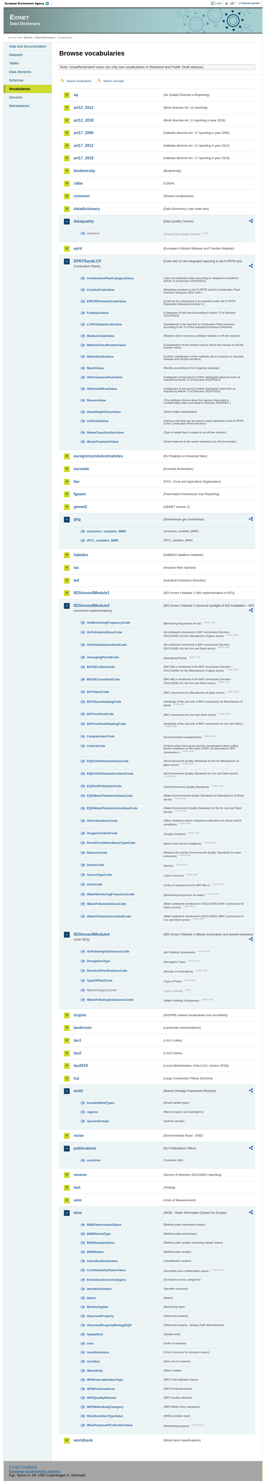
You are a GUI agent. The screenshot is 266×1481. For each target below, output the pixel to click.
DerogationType (98, 961)
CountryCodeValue (100, 290)
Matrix (91, 1298)
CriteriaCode (96, 746)
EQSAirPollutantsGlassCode (108, 761)
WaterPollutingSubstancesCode (110, 1000)
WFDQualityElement (101, 1398)
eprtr (78, 248)
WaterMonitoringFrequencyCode (110, 894)
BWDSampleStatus (100, 1243)
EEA (28, 3)
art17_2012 (83, 145)
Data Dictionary (44, 37)
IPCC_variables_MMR (102, 540)
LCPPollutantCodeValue (104, 324)
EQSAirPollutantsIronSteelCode (110, 773)
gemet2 (80, 507)
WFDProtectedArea (101, 1389)
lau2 (77, 1053)
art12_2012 (83, 108)
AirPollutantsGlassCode (104, 632)
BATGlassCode (98, 692)
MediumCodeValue (100, 336)
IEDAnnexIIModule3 (91, 606)
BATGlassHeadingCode (104, 701)
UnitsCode (94, 884)
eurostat (81, 469)
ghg (77, 519)
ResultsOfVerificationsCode (107, 970)
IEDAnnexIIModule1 (91, 593)
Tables (14, 63)
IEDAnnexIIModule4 (91, 934)
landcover (83, 1028)
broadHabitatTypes (100, 1103)
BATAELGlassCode (101, 667)
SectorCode (95, 865)
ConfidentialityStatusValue (106, 1270)
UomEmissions (98, 1352)
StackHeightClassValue (104, 412)
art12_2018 (83, 120)
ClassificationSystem (102, 1261)
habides (81, 555)
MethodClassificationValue (106, 345)
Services (15, 97)
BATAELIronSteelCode (103, 679)
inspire (80, 1015)
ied (76, 580)
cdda (78, 183)
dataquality (84, 221)
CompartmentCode (100, 736)
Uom (90, 1343)
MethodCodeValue (100, 356)
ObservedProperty (100, 1316)
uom (78, 1200)
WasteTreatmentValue (102, 441)
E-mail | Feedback (23, 1467)
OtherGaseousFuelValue (104, 377)
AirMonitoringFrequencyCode (108, 622)
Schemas (16, 80)
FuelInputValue (98, 313)
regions (92, 1112)
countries (94, 1160)
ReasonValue (96, 400)
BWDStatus (95, 1252)
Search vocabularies (78, 81)
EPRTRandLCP (87, 261)
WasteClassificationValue (105, 432)
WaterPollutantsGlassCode (106, 904)
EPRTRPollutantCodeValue (106, 301)
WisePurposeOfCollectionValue (109, 1425)
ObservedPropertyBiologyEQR (109, 1325)
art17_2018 (83, 158)
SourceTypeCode (99, 875)
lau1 (77, 1040)
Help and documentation (27, 46)
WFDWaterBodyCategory (105, 1407)
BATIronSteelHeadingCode (106, 724)
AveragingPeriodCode (103, 657)
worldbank (83, 1440)
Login (218, 3)
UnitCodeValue (97, 421)
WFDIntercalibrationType (105, 1379)
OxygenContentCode (102, 833)
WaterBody (95, 1370)
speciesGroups (98, 1121)
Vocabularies (19, 89)
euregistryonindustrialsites (98, 456)
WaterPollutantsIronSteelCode (109, 916)
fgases (80, 494)
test (77, 1187)
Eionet (28, 37)
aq (76, 95)
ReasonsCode (97, 852)
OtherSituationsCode (102, 820)
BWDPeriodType (99, 1234)
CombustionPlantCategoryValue (110, 278)
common (82, 196)
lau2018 (81, 1066)
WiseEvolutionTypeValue (105, 1416)
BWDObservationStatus (104, 1224)
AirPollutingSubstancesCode (108, 951)
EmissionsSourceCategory (106, 1280)
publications (85, 1148)
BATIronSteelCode (100, 714)
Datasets (16, 55)
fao (76, 481)
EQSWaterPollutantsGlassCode (110, 795)
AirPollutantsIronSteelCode (107, 645)
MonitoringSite (97, 1307)
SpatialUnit (95, 1334)
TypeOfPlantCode (99, 980)
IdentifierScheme (99, 1289)
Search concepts (113, 81)
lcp (76, 1078)
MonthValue (95, 368)
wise (78, 1213)
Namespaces (19, 106)
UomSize (93, 1361)
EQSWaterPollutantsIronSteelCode (112, 808)
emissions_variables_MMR (106, 531)
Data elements (20, 72)
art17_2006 (83, 133)
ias (76, 568)
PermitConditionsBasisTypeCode (111, 843)
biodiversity (84, 171)
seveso (80, 1175)
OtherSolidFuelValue (102, 389)
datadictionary (87, 209)
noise (79, 1135)
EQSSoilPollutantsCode (104, 786)
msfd (78, 1091)
